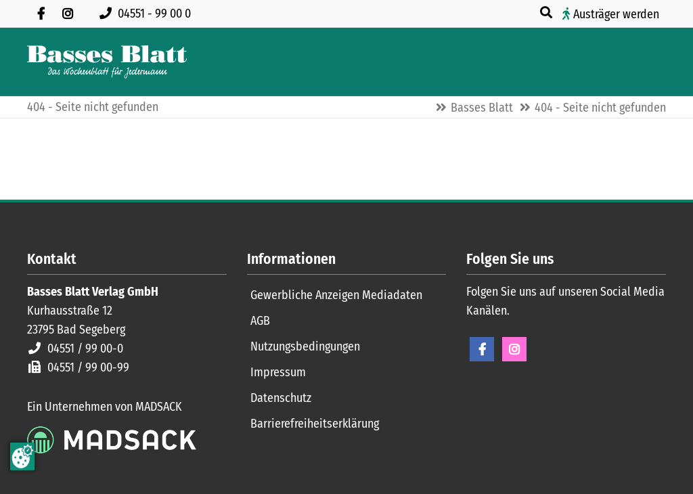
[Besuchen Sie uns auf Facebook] (40, 13)
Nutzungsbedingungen (305, 346)
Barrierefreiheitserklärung (314, 423)
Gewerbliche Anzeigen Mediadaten (336, 295)
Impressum (278, 372)
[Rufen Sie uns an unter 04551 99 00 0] (147, 13)
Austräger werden (616, 14)
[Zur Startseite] (107, 61)
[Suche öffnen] (547, 13)
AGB (260, 320)
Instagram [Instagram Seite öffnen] (514, 349)
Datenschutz (280, 397)
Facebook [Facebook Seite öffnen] (482, 349)
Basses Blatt (482, 107)
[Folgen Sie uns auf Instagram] (67, 13)
